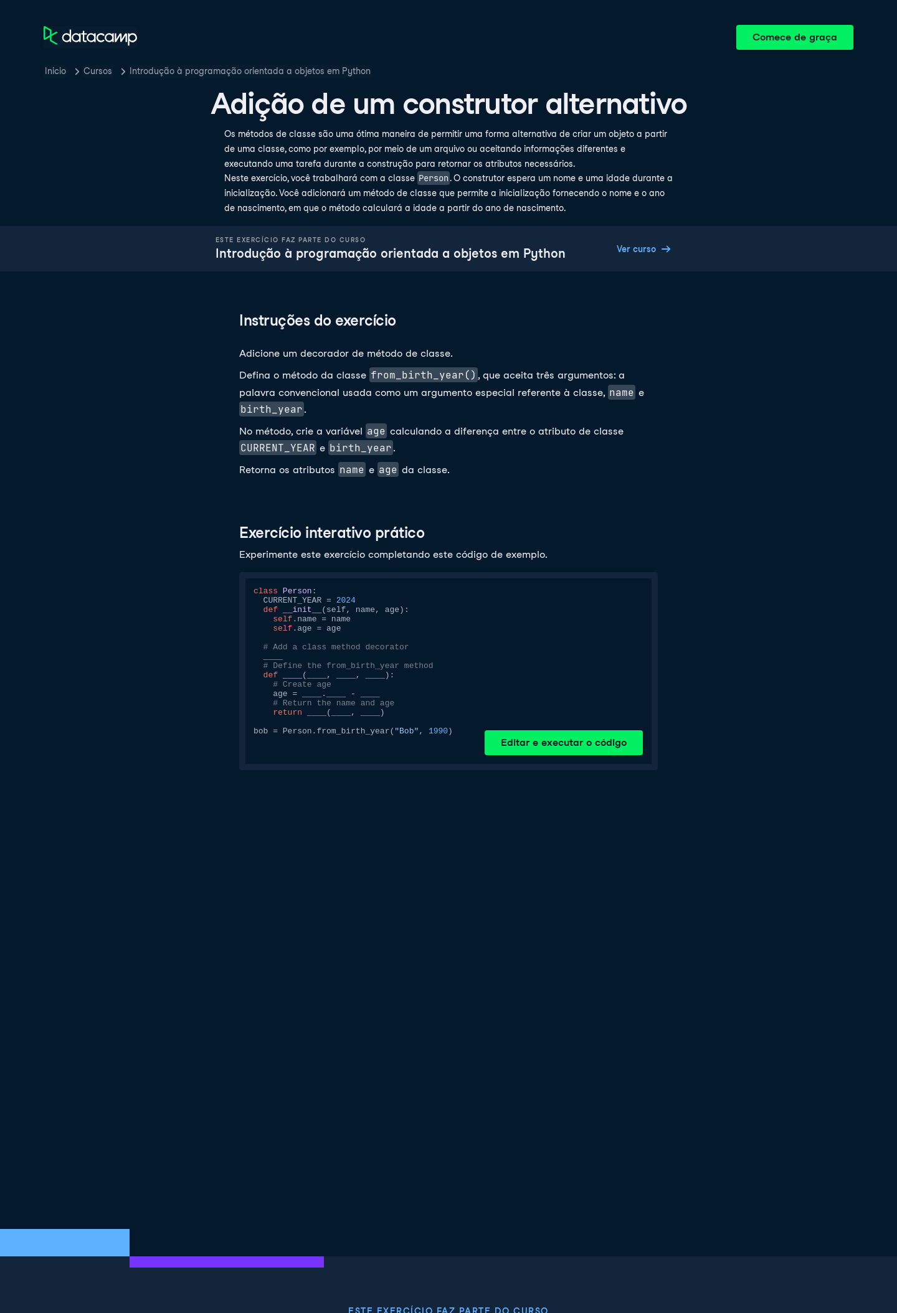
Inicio (55, 71)
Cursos (97, 71)
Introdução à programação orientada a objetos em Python (250, 71)
